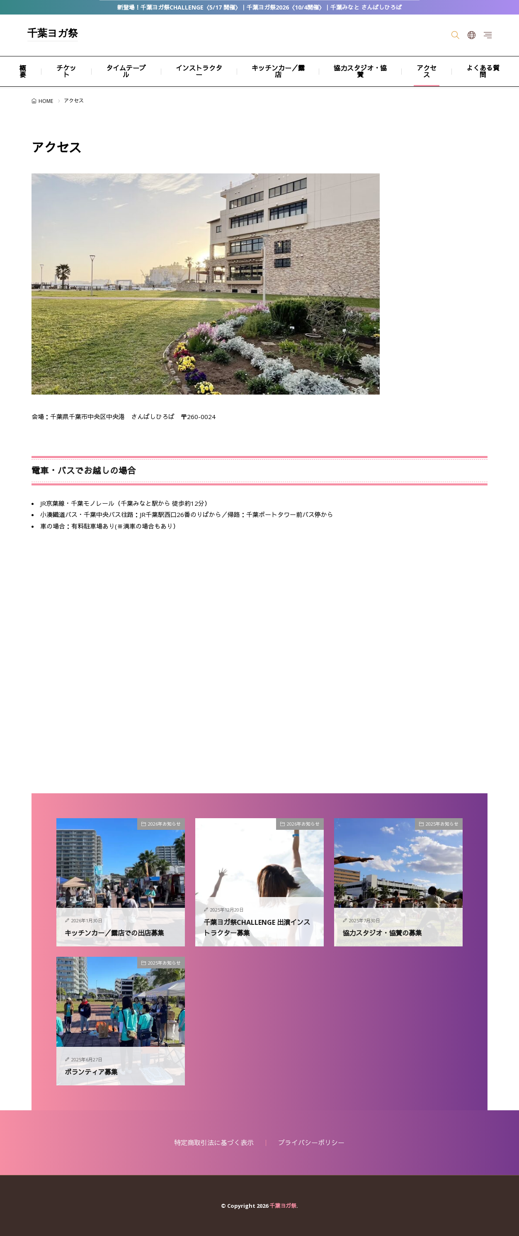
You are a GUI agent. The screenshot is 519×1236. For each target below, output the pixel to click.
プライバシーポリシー (311, 1142)
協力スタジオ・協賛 (360, 71)
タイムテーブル (126, 71)
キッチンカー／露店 (278, 71)
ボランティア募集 (94, 1072)
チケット (66, 71)
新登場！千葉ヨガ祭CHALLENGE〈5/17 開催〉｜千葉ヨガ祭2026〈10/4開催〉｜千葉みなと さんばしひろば (259, 7)
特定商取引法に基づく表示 (214, 1142)
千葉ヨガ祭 (52, 34)
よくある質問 (483, 71)
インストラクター (199, 71)
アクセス (427, 71)
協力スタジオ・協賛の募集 (387, 933)
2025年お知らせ (442, 824)
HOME (46, 101)
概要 (22, 71)
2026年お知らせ (164, 824)
